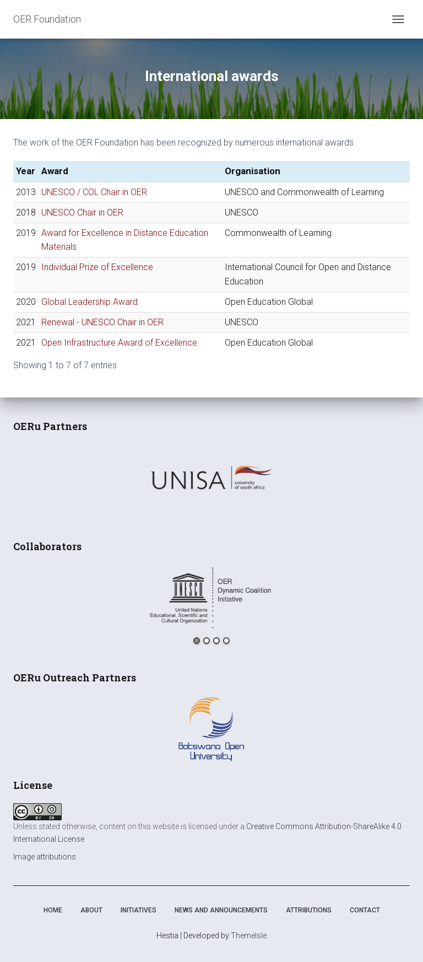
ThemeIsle (249, 935)
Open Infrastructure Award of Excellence (119, 342)
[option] (211, 477)
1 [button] (196, 640)
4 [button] (226, 640)
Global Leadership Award (89, 302)
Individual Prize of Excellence (97, 267)
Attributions (309, 910)
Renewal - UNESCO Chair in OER (102, 322)
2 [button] (206, 640)
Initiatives (138, 910)
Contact (365, 910)
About (91, 910)
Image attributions (44, 856)
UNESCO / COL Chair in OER (94, 192)
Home (53, 910)
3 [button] (216, 640)
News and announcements (221, 910)
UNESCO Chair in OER (82, 212)
